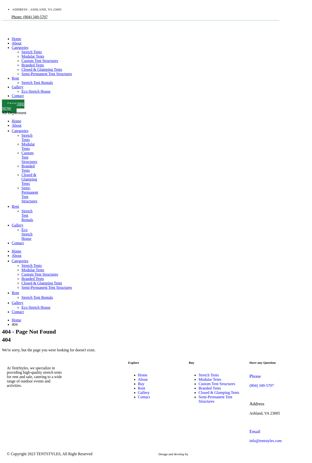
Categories (20, 47)
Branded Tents (32, 65)
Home (16, 39)
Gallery (17, 87)
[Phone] (277, 381)
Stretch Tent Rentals (37, 83)
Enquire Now (13, 106)
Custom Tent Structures (39, 61)
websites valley (199, 454)
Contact (18, 96)
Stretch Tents (31, 52)
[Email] (277, 436)
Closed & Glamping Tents (41, 69)
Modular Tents (32, 56)
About (16, 43)
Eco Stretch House (35, 91)
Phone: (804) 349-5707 (29, 17)
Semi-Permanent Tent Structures (46, 74)
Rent (15, 78)
